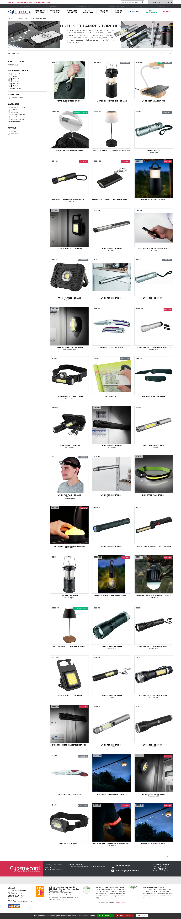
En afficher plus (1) (14, 88)
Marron (16, 83)
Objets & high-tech (22, 18)
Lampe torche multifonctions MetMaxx (154, 249)
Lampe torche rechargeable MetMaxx (69, 199)
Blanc (15, 76)
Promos (166, 12)
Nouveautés (133, 12)
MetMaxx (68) (15, 133)
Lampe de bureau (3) (18, 114)
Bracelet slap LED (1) (18, 107)
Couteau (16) (15, 110)
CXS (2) (13, 131)
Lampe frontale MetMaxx (69, 495)
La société (12, 887)
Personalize (142, 916)
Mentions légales (120, 902)
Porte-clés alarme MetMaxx (69, 101)
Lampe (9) (14, 112)
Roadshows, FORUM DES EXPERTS (17, 891)
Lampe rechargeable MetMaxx (69, 347)
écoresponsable (151, 11)
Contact (162, 6)
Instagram (166, 868)
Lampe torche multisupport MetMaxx (154, 546)
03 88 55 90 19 (123, 865)
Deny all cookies (125, 916)
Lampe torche (153, 150)
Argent (16, 74)
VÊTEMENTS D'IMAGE (55, 11)
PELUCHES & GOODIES (103, 11)
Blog (10, 898)
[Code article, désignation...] (132, 2)
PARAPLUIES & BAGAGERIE (71, 11)
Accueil (10, 18)
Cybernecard (26, 6)
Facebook (155, 868)
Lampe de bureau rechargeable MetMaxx (111, 150)
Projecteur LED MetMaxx (69, 298)
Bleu (15, 79)
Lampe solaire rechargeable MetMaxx (111, 595)
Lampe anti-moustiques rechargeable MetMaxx (153, 596)
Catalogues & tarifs (53, 6)
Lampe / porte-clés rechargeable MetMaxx (111, 199)
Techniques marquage (116, 6)
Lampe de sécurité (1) (18, 117)
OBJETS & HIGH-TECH (88, 11)
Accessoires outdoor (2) (18, 98)
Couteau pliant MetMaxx (111, 347)
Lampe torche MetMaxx (111, 249)
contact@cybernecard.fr (128, 870)
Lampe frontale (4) (17, 119)
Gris (15, 81)
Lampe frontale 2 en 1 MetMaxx (69, 397)
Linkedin (160, 868)
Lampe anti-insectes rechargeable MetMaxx (69, 547)
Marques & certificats (84, 6)
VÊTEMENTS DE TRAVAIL (40, 11)
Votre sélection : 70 (16, 61)
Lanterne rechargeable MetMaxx (111, 101)
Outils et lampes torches (38, 18)
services (11, 889)
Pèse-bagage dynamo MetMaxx (69, 150)
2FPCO (52, 889)
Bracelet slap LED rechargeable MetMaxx (111, 843)
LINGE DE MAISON (118, 11)
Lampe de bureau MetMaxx (153, 101)
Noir (15, 86)
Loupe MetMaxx (111, 397)
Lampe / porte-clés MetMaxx (69, 249)
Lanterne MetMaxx (69, 595)
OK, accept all (106, 916)
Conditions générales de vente (20, 902)
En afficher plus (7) (14, 122)
